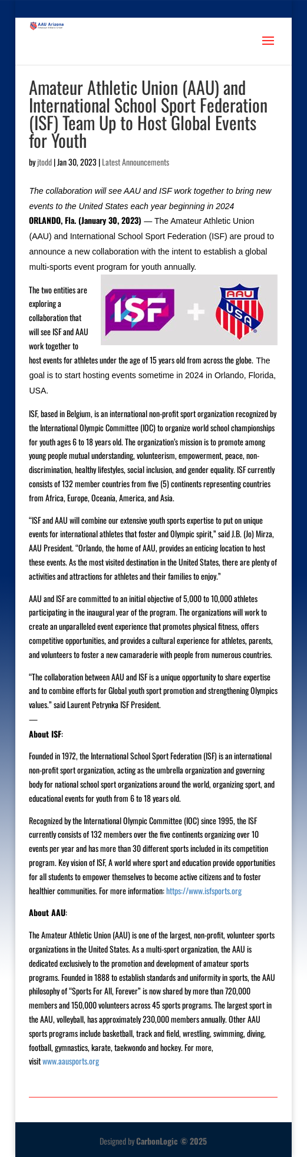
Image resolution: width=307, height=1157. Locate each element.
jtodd (44, 162)
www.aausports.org (70, 1060)
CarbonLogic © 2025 (171, 1141)
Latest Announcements (135, 162)
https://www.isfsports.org (204, 890)
